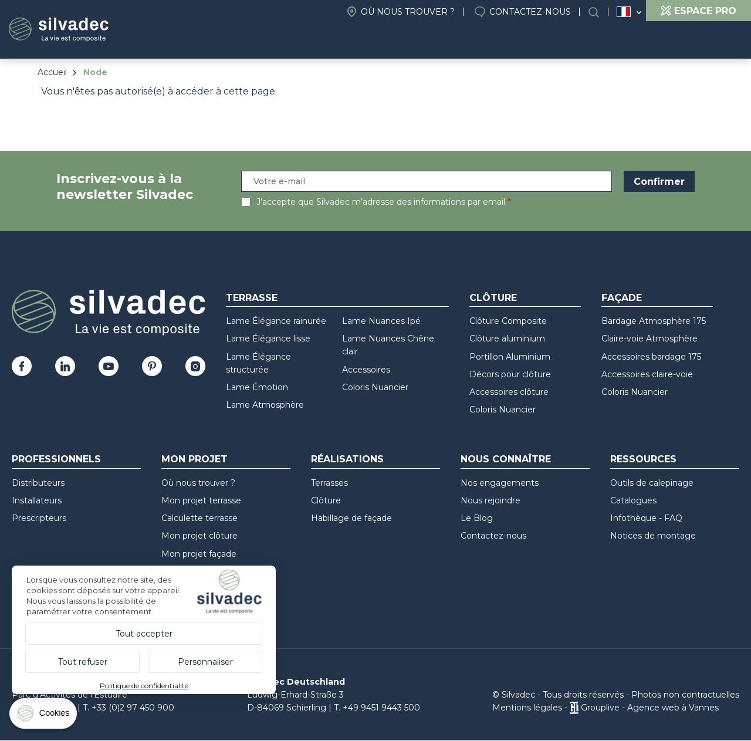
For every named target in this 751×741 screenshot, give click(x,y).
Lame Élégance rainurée (276, 321)
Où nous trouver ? (408, 11)
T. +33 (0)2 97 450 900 (128, 707)
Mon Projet (194, 459)
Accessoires (366, 369)
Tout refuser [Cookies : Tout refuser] (82, 662)
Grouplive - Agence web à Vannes (650, 707)
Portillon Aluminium (509, 356)
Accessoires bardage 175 (651, 356)
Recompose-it (693, 41)
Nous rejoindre (490, 500)
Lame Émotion (257, 387)
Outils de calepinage (652, 483)
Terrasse (252, 297)
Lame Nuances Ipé (381, 321)
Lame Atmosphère (265, 405)
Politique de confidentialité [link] (144, 685)
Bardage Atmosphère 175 (653, 321)
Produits (280, 41)
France (624, 11)
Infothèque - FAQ (646, 518)
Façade (621, 297)
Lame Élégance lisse (268, 338)
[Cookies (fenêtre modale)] (44, 716)
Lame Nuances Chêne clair (388, 345)
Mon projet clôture (199, 535)
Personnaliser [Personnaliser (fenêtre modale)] (205, 662)
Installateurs (37, 500)
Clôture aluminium (507, 338)
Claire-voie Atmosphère (649, 338)
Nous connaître (429, 41)
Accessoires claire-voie (647, 374)
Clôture (493, 297)
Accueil (52, 72)
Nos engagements (500, 483)
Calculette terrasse (199, 518)
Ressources (608, 41)
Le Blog (477, 518)
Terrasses (329, 483)
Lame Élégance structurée (258, 363)
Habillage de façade (351, 518)
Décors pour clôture (510, 374)
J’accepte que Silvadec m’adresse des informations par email (380, 202)
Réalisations (524, 41)
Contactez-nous (530, 11)
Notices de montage (653, 535)
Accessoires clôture (509, 392)
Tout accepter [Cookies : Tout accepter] (144, 633)
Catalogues (633, 500)
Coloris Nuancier (375, 387)
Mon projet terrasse (201, 500)
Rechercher (599, 12)
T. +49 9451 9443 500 (377, 707)
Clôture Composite (508, 321)
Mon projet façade (198, 554)
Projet (349, 41)
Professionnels (56, 459)
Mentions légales (527, 707)
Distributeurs (38, 483)
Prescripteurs (39, 518)
